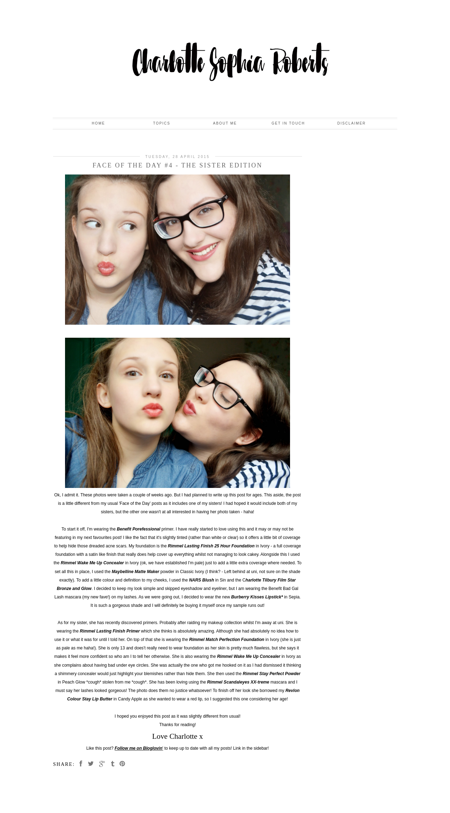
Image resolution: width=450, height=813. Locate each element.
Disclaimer (351, 123)
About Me (225, 123)
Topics (161, 123)
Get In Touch (288, 123)
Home (98, 123)
